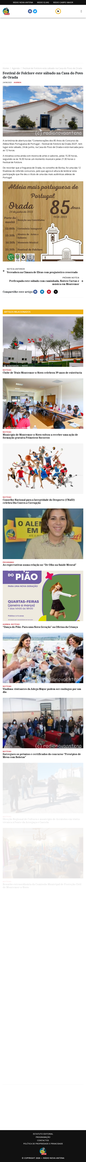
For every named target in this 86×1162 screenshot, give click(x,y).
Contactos (43, 1140)
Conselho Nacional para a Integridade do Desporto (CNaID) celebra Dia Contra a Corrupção (39, 501)
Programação (43, 1137)
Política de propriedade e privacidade (43, 1143)
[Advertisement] (43, 41)
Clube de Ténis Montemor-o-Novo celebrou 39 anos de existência (42, 372)
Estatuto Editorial (43, 1134)
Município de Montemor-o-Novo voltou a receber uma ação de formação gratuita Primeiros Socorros (40, 436)
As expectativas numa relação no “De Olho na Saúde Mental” (39, 564)
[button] (35, 292)
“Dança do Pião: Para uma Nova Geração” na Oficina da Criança (40, 627)
